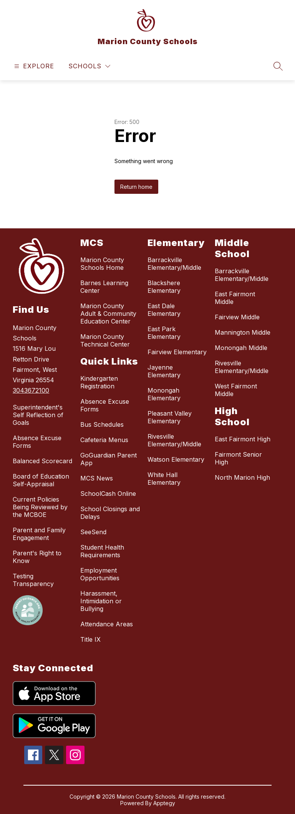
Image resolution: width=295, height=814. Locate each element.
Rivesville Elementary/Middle (174, 440)
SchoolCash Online (108, 493)
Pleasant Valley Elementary (170, 417)
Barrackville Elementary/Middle (174, 263)
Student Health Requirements (102, 551)
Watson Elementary (176, 459)
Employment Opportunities (99, 574)
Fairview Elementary (177, 352)
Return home (136, 186)
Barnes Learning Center (104, 286)
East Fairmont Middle (235, 297)
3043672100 (31, 390)
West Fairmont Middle (236, 390)
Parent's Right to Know (37, 557)
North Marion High (242, 477)
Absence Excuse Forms (37, 441)
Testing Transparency (33, 580)
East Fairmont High (242, 439)
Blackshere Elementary (164, 286)
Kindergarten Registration (99, 382)
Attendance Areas (106, 624)
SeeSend (93, 532)
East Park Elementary (164, 332)
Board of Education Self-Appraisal (41, 480)
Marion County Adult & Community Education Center (108, 313)
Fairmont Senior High (238, 458)
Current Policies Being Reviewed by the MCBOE (40, 506)
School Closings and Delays (110, 512)
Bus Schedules (102, 424)
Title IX (90, 639)
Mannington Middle (242, 332)
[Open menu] (33, 66)
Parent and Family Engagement (39, 534)
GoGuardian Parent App (108, 459)
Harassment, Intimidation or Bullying (101, 601)
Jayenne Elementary (164, 371)
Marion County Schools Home (102, 263)
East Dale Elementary (164, 309)
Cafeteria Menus (104, 440)
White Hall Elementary (164, 478)
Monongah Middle (241, 348)
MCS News (96, 478)
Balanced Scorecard (42, 461)
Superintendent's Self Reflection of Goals (38, 414)
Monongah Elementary (164, 394)
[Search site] (278, 66)
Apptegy (164, 803)
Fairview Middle (237, 317)
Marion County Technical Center (105, 340)
